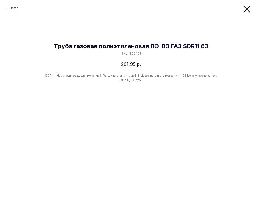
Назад (14, 8)
